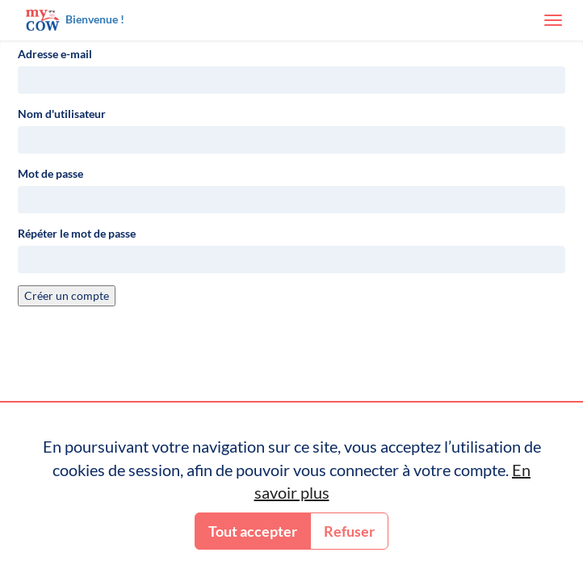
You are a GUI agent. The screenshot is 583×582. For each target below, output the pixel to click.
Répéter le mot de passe (77, 233)
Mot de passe (50, 173)
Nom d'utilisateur (62, 113)
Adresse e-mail (55, 54)
